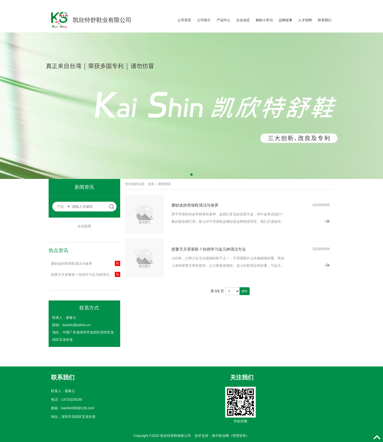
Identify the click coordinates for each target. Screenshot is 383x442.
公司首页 (184, 20)
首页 (151, 184)
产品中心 (223, 20)
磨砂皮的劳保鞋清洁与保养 (71, 263)
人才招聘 (305, 20)
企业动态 (243, 20)
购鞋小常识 (264, 20)
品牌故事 (285, 20)
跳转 (244, 291)
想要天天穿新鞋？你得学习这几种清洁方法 (83, 274)
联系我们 (324, 20)
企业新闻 (84, 226)
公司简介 (204, 20)
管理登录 (239, 436)
